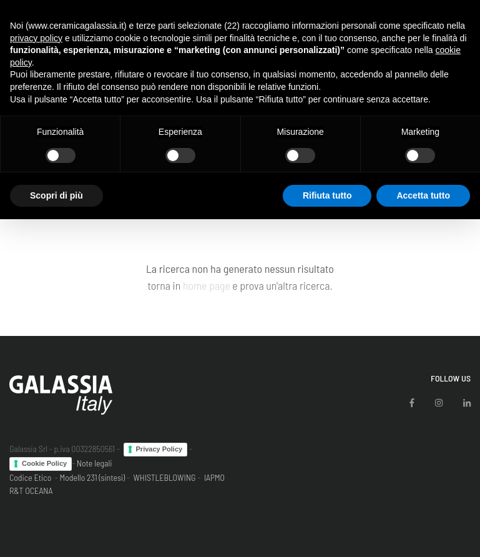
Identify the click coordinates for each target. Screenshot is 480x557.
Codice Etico (30, 477)
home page (206, 285)
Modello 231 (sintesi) (92, 477)
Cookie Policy (44, 463)
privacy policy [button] (36, 38)
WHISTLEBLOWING (164, 477)
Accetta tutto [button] (423, 195)
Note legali (94, 463)
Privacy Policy (159, 449)
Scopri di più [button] (56, 195)
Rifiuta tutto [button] (327, 195)
